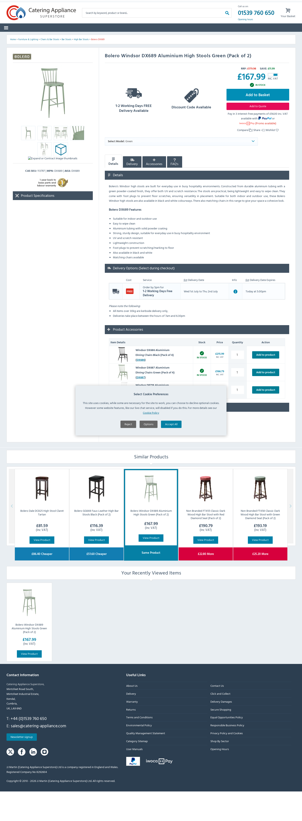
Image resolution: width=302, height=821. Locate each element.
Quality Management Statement (145, 763)
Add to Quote (257, 135)
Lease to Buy (260, 36)
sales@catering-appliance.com (38, 755)
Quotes (236, 36)
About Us (132, 715)
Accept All (171, 424)
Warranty (132, 731)
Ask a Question (122, 458)
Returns (131, 739)
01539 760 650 (256, 19)
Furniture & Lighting (28, 69)
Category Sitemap (137, 771)
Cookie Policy (151, 412)
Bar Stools (66, 69)
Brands (40, 36)
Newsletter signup (22, 766)
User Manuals (134, 778)
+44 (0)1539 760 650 (29, 748)
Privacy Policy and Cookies (226, 763)
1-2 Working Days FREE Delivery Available (133, 129)
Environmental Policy (139, 755)
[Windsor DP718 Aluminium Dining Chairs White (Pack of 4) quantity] (237, 419)
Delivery (132, 192)
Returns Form (56, 4)
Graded (216, 36)
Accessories (154, 192)
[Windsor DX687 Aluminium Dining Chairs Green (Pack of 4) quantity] (237, 402)
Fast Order (285, 36)
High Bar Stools (81, 69)
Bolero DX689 (98, 69)
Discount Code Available (191, 128)
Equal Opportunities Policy (226, 747)
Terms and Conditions (139, 747)
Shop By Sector (219, 771)
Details (113, 191)
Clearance (195, 36)
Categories (17, 36)
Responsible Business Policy (227, 755)
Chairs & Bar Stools (49, 69)
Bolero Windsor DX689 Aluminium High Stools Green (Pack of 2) (29, 658)
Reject (128, 424)
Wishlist (272, 159)
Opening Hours (219, 778)
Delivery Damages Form (93, 4)
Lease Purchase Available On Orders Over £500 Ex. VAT (156, 4)
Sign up (209, 4)
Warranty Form (23, 4)
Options (148, 424)
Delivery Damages (221, 731)
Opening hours (245, 25)
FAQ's (174, 192)
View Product (42, 569)
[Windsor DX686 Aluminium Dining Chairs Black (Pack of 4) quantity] (237, 384)
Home (13, 69)
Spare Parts (63, 36)
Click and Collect (220, 723)
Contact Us (217, 715)
